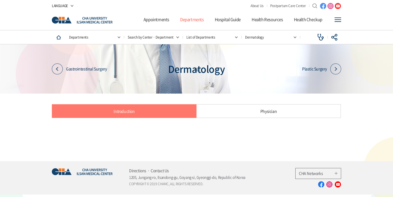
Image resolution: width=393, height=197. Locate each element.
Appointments (156, 20)
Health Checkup (308, 20)
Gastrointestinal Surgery (79, 69)
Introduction (124, 111)
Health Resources (267, 20)
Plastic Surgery (321, 69)
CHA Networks (318, 173)
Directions (137, 170)
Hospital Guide (228, 20)
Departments (192, 20)
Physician (268, 111)
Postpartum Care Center (288, 5)
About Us (257, 5)
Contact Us (160, 170)
